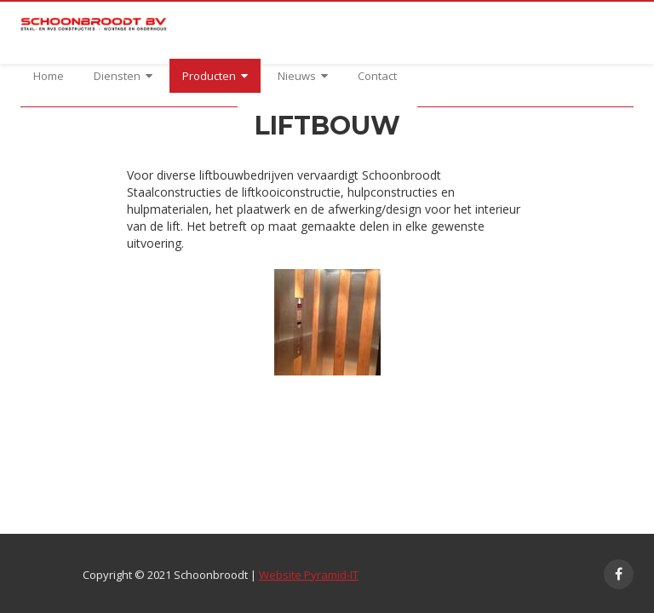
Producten (215, 75)
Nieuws (303, 75)
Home (48, 75)
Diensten (123, 75)
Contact (377, 75)
